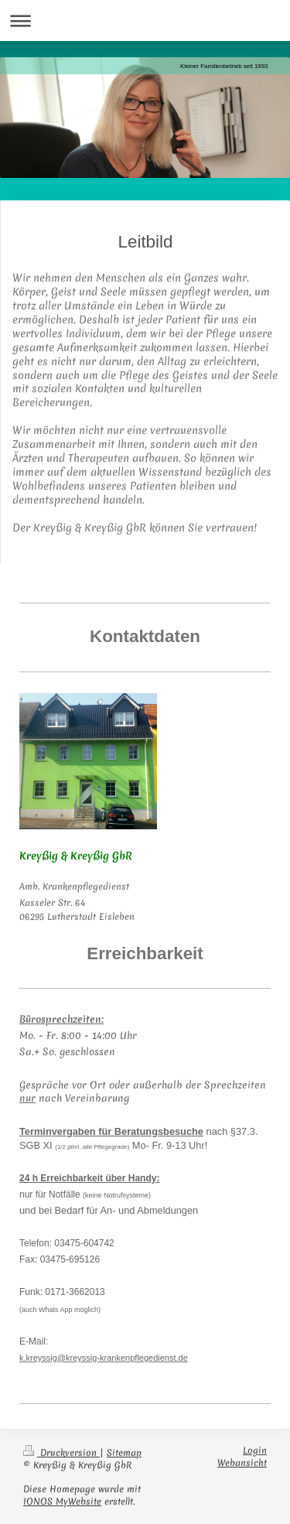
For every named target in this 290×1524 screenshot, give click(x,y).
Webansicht (242, 1463)
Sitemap (124, 1453)
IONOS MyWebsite (62, 1501)
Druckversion (61, 1453)
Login (255, 1450)
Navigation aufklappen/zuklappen (145, 20)
